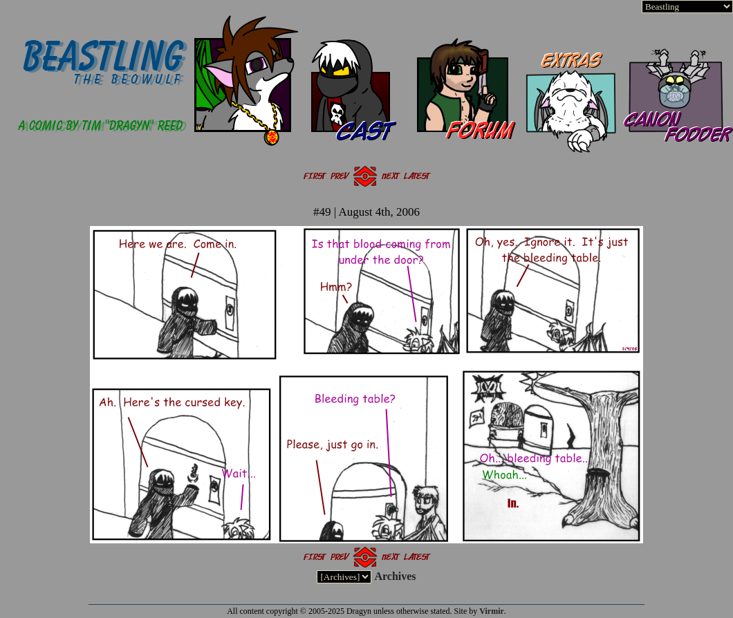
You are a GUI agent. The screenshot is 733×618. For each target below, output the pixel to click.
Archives (395, 576)
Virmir (491, 611)
